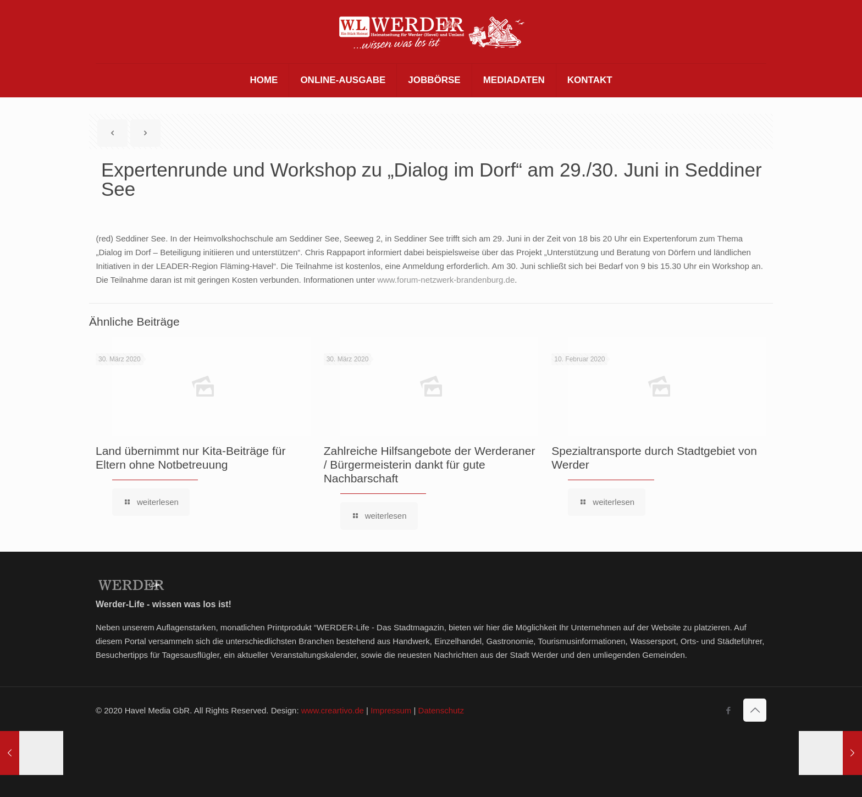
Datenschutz (441, 710)
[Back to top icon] (754, 710)
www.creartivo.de (332, 710)
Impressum (391, 710)
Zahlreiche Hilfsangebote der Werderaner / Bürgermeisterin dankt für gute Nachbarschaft (429, 464)
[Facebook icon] (728, 710)
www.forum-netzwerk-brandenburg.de (446, 279)
